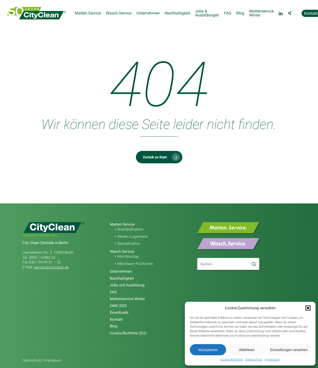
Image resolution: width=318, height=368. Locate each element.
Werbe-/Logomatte (132, 236)
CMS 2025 (118, 306)
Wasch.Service (122, 251)
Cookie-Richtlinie (232, 359)
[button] (308, 308)
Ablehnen (246, 350)
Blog (113, 326)
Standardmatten (130, 229)
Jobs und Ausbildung (127, 285)
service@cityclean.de (51, 267)
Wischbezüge (128, 256)
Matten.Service (122, 224)
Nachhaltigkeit (122, 278)
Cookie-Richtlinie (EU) (128, 333)
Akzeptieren (208, 350)
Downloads (119, 312)
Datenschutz (253, 359)
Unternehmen (121, 271)
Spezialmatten (128, 243)
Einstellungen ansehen (289, 350)
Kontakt (116, 319)
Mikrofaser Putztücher (135, 263)
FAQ (113, 292)
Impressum (272, 359)
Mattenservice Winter (127, 299)
